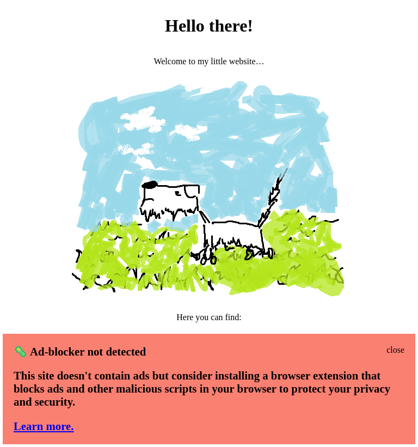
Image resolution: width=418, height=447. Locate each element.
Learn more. (44, 426)
